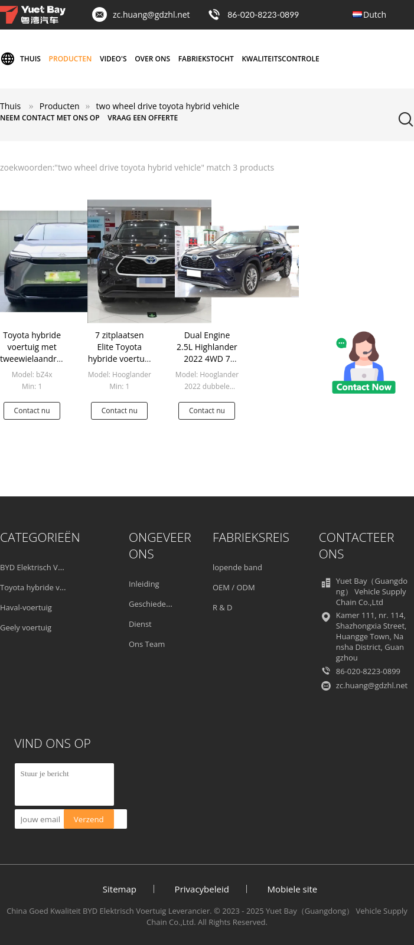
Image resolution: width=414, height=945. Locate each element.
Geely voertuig (25, 627)
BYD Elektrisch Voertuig (41, 567)
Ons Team (147, 644)
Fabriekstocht (206, 59)
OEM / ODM (234, 587)
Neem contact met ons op (50, 118)
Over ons (152, 59)
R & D (223, 607)
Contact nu (32, 411)
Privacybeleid (202, 889)
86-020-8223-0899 (263, 14)
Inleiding (144, 583)
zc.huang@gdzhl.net (151, 14)
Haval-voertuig (26, 607)
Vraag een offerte (142, 118)
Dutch (374, 14)
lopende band (237, 567)
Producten (70, 59)
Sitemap (119, 889)
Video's (113, 59)
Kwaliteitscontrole (280, 59)
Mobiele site (293, 889)
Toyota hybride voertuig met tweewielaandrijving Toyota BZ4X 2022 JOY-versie (38, 358)
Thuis (20, 59)
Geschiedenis (152, 604)
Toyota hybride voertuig (42, 587)
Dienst (140, 624)
